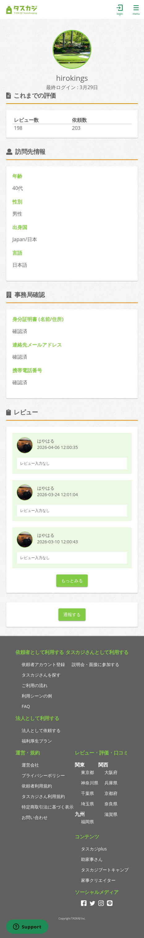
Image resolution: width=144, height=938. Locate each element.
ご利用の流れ (35, 685)
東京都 (87, 772)
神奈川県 (89, 783)
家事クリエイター (98, 880)
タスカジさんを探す (41, 675)
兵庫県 (110, 783)
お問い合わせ (35, 817)
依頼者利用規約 (37, 786)
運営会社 (30, 765)
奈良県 (110, 804)
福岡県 (87, 822)
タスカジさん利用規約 (43, 796)
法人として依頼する (41, 730)
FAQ (26, 706)
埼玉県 (87, 804)
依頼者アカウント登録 (43, 664)
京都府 (110, 793)
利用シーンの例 (37, 696)
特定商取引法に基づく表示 (48, 807)
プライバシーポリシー (43, 775)
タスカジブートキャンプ (105, 870)
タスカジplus (94, 849)
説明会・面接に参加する (95, 664)
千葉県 (87, 793)
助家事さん (92, 859)
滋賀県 (110, 814)
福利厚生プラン (37, 741)
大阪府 (110, 772)
